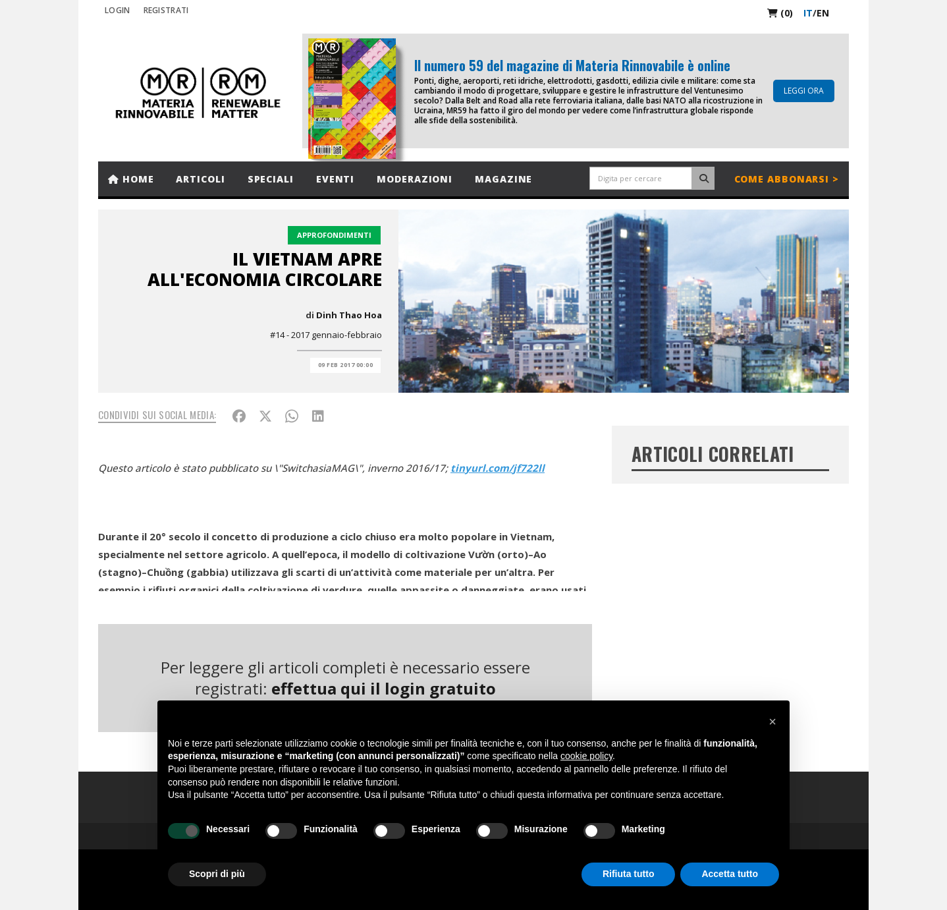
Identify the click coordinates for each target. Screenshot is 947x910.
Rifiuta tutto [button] (629, 873)
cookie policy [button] (586, 756)
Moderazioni (414, 179)
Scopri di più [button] (217, 873)
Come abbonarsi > (786, 179)
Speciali (271, 179)
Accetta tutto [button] (729, 873)
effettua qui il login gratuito (383, 688)
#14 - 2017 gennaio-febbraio (326, 335)
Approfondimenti (334, 235)
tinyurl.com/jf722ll (497, 467)
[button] (772, 721)
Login (117, 10)
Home (130, 179)
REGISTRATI (166, 10)
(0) (780, 13)
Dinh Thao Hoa (349, 315)
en (823, 13)
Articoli (200, 179)
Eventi (335, 179)
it (808, 13)
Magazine (503, 179)
